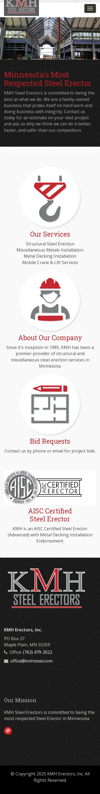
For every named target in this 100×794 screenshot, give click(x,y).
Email (8, 731)
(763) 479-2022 (37, 652)
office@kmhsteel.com (31, 661)
